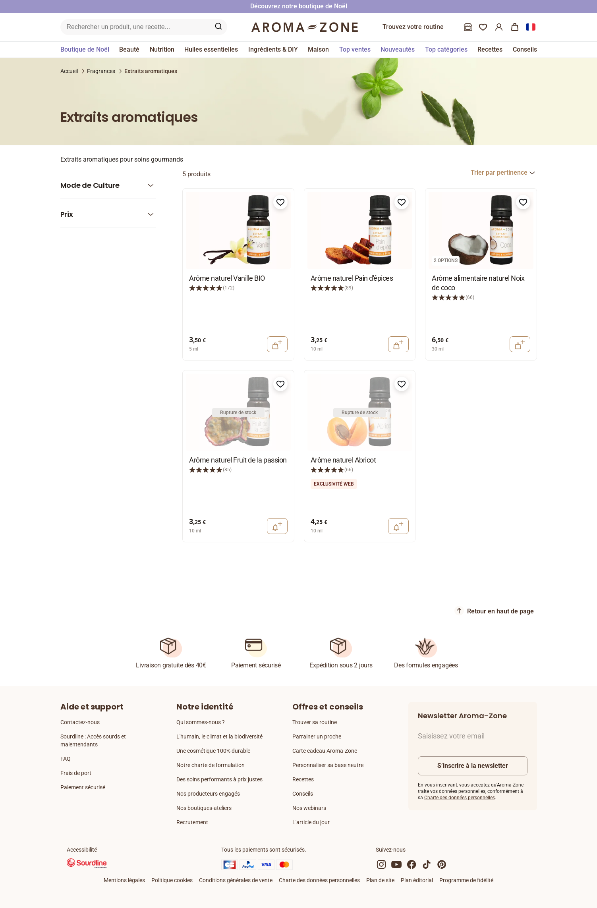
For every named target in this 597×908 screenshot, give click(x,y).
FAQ (65, 759)
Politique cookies (172, 880)
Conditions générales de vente (235, 880)
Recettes (303, 779)
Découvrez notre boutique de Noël (298, 6)
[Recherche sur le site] (134, 27)
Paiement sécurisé (82, 787)
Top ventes (355, 49)
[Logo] (304, 27)
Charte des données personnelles (459, 797)
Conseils (302, 793)
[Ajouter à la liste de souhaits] (280, 202)
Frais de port (75, 773)
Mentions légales (124, 880)
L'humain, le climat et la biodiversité (219, 736)
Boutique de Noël (84, 49)
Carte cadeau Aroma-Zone (324, 751)
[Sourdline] (87, 864)
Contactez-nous (80, 722)
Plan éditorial (417, 880)
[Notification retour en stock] (277, 526)
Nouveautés (398, 49)
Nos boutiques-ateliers (204, 808)
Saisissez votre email (451, 736)
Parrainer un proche (316, 736)
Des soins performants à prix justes (219, 779)
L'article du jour (311, 822)
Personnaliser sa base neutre (327, 765)
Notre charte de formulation (210, 765)
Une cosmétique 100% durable (213, 751)
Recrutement (192, 822)
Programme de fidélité (466, 880)
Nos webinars (309, 808)
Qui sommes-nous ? (200, 722)
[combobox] (504, 172)
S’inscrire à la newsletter (472, 765)
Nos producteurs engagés (208, 793)
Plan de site (380, 880)
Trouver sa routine (314, 722)
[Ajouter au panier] (277, 344)
